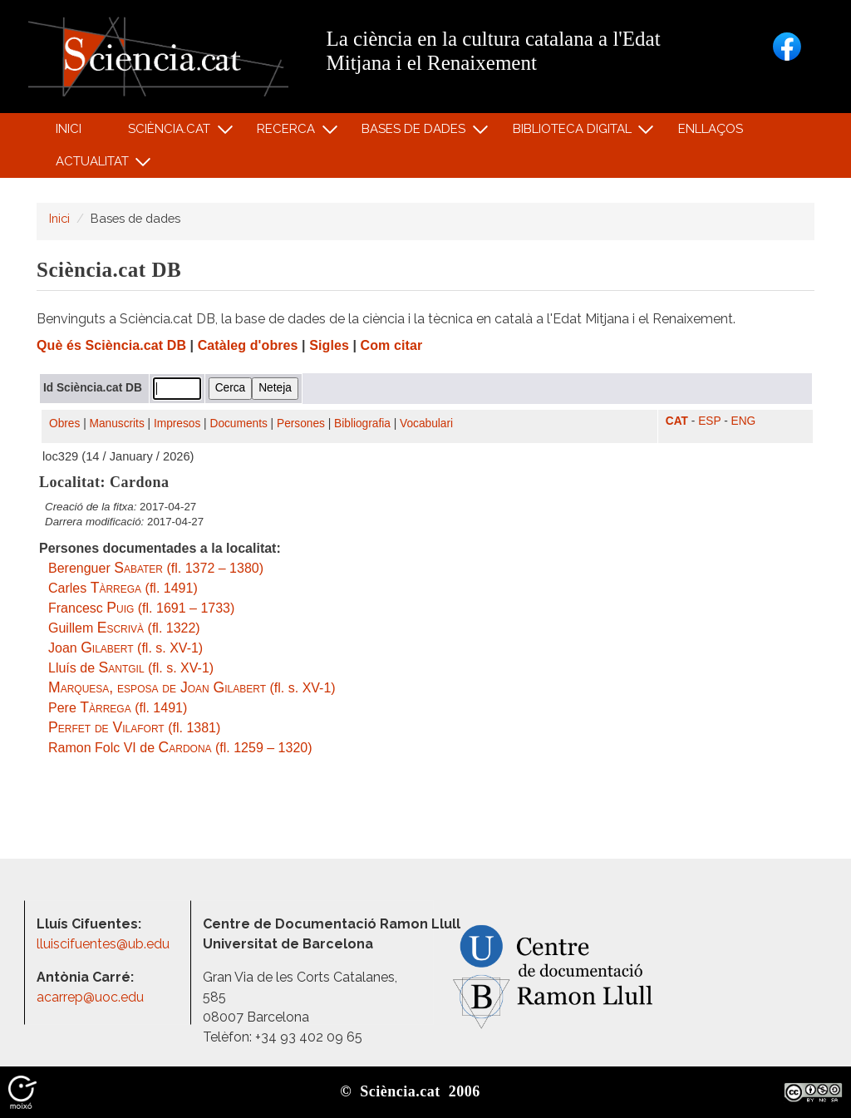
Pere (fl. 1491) (117, 708)
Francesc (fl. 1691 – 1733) (141, 608)
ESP (709, 421)
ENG (743, 421)
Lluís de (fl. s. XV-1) (131, 668)
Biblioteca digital (574, 132)
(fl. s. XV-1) (192, 688)
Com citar (392, 345)
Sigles (329, 345)
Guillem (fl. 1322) (124, 628)
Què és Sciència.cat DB (111, 345)
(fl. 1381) (134, 728)
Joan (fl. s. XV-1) (125, 648)
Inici (68, 128)
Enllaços (710, 128)
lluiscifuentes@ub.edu (105, 944)
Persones (301, 423)
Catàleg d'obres (248, 345)
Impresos (177, 423)
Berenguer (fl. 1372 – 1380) (155, 568)
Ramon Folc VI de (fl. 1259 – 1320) (180, 748)
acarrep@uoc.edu (90, 997)
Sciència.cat (171, 132)
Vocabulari (426, 423)
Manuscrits (117, 423)
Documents (239, 423)
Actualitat (94, 165)
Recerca (289, 132)
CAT (677, 421)
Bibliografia (362, 423)
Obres (64, 423)
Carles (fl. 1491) (123, 588)
